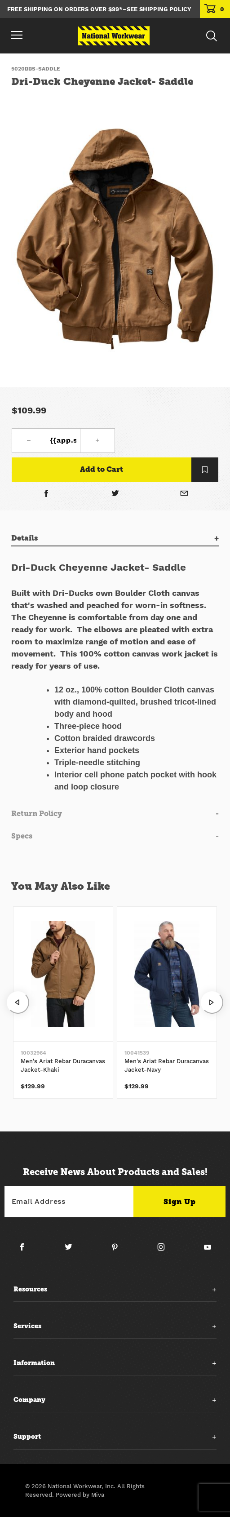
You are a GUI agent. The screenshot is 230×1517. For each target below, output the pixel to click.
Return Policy (36, 813)
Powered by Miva (80, 1494)
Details (24, 538)
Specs (21, 836)
